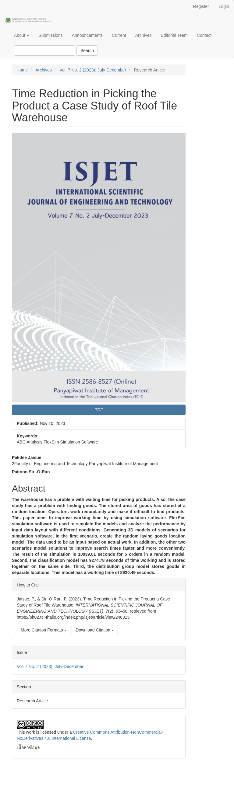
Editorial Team (174, 35)
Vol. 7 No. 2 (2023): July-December (92, 70)
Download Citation (95, 630)
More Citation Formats (43, 630)
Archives (143, 35)
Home (22, 70)
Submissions (50, 35)
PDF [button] (98, 409)
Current (119, 35)
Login (224, 6)
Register (201, 6)
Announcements (87, 35)
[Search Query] (44, 50)
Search (87, 50)
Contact (204, 35)
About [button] (21, 35)
